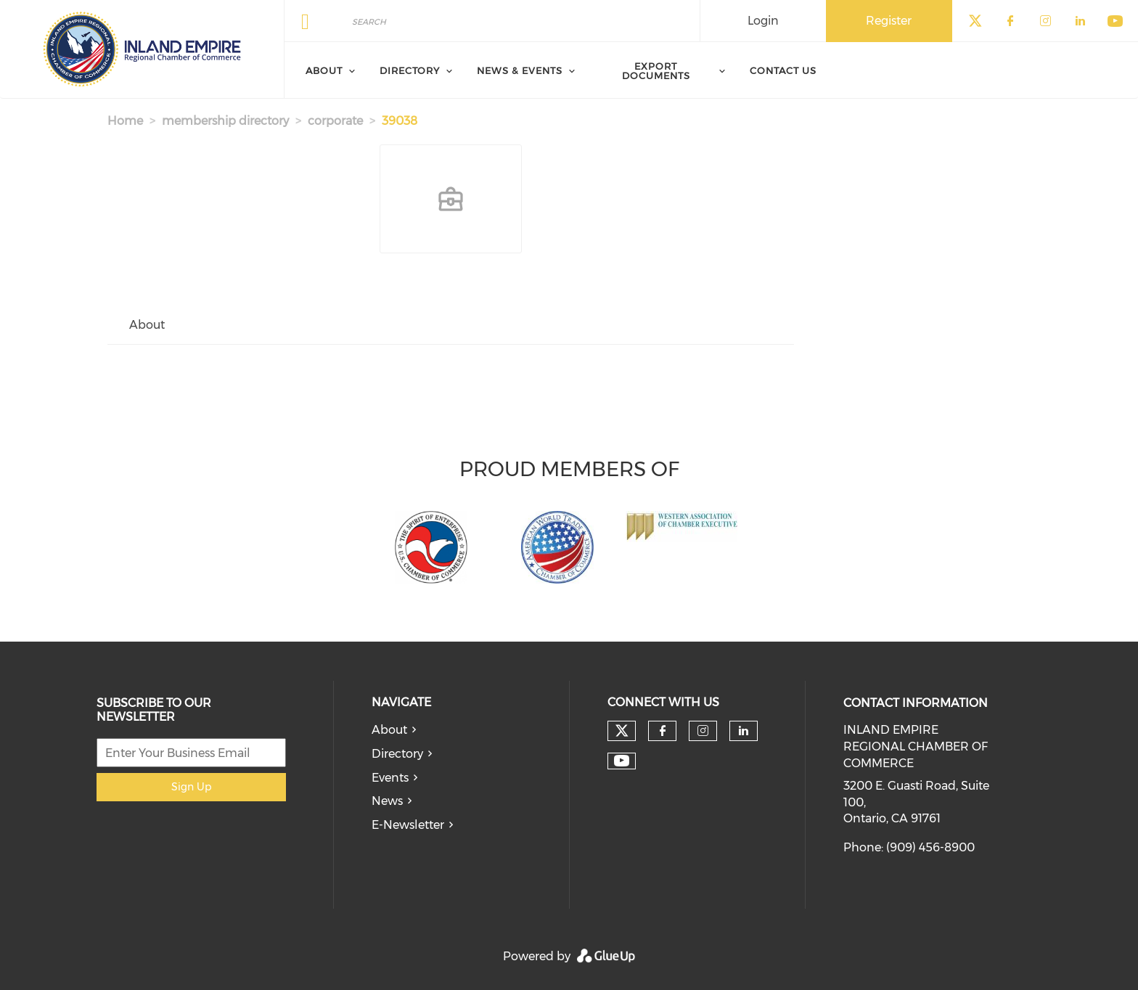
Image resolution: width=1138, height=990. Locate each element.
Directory (397, 754)
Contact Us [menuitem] (783, 70)
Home (125, 121)
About (389, 730)
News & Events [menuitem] (519, 70)
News (387, 801)
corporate (335, 121)
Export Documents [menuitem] (656, 70)
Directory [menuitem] (410, 70)
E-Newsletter (408, 825)
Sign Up (191, 786)
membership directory (225, 121)
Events (390, 778)
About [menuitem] (324, 70)
